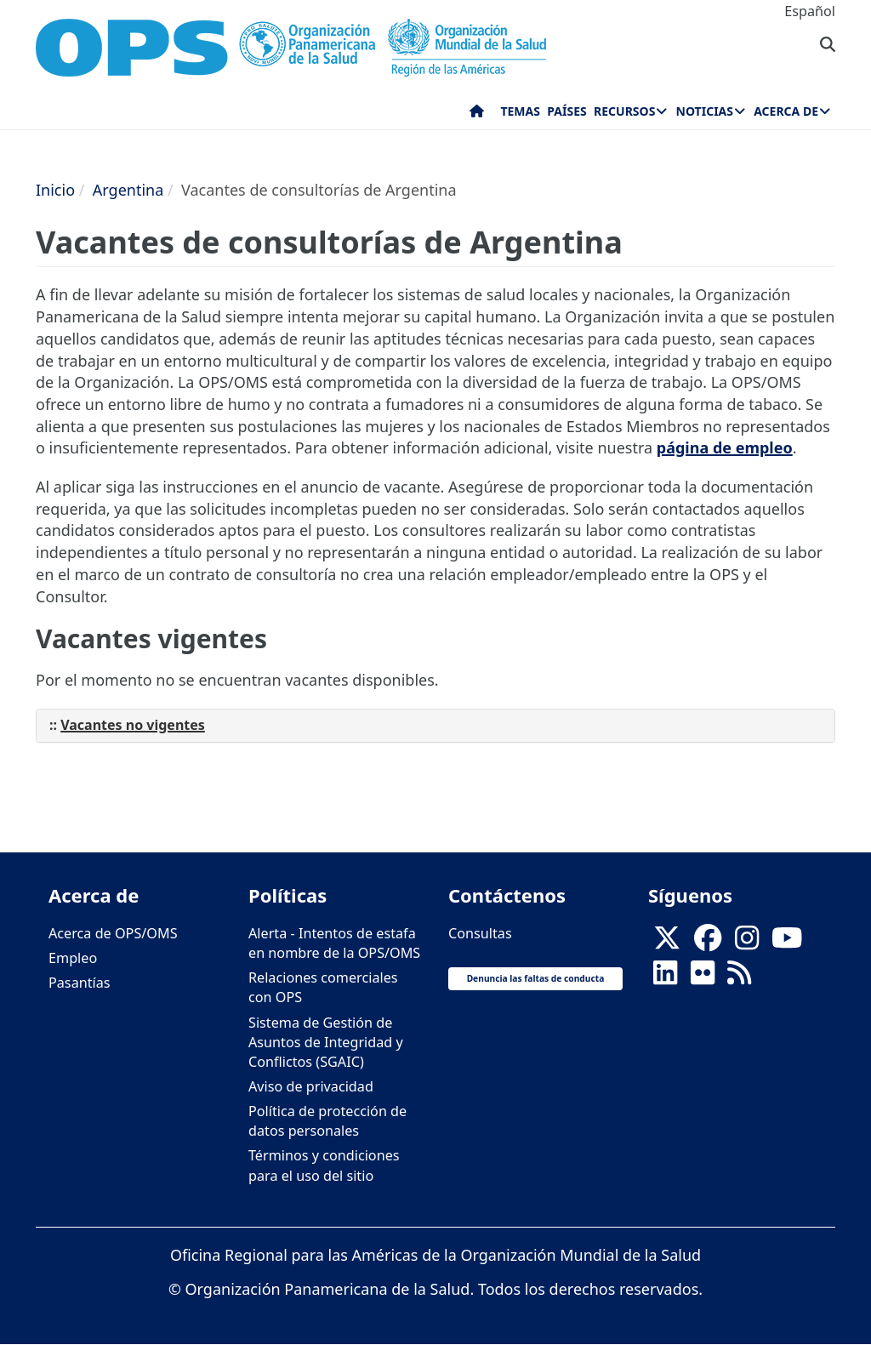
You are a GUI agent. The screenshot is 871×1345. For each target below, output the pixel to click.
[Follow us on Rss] (739, 978)
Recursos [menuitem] (624, 111)
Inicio (55, 190)
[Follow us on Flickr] (702, 978)
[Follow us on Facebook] (707, 943)
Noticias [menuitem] (704, 111)
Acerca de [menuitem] (786, 111)
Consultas (480, 933)
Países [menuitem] (566, 111)
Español (809, 11)
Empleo (72, 958)
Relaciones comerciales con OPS (323, 987)
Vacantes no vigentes (132, 724)
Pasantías (79, 982)
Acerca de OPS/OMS (113, 933)
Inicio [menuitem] (477, 115)
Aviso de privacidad (310, 1086)
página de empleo (725, 447)
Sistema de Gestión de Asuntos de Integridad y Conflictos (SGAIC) (325, 1042)
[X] (666, 943)
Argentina (128, 190)
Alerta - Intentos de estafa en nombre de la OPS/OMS (334, 943)
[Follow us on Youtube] (786, 943)
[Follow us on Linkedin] (665, 978)
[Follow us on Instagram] (747, 943)
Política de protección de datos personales (327, 1121)
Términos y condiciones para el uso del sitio (324, 1165)
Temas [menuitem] (520, 111)
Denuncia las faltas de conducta (536, 978)
